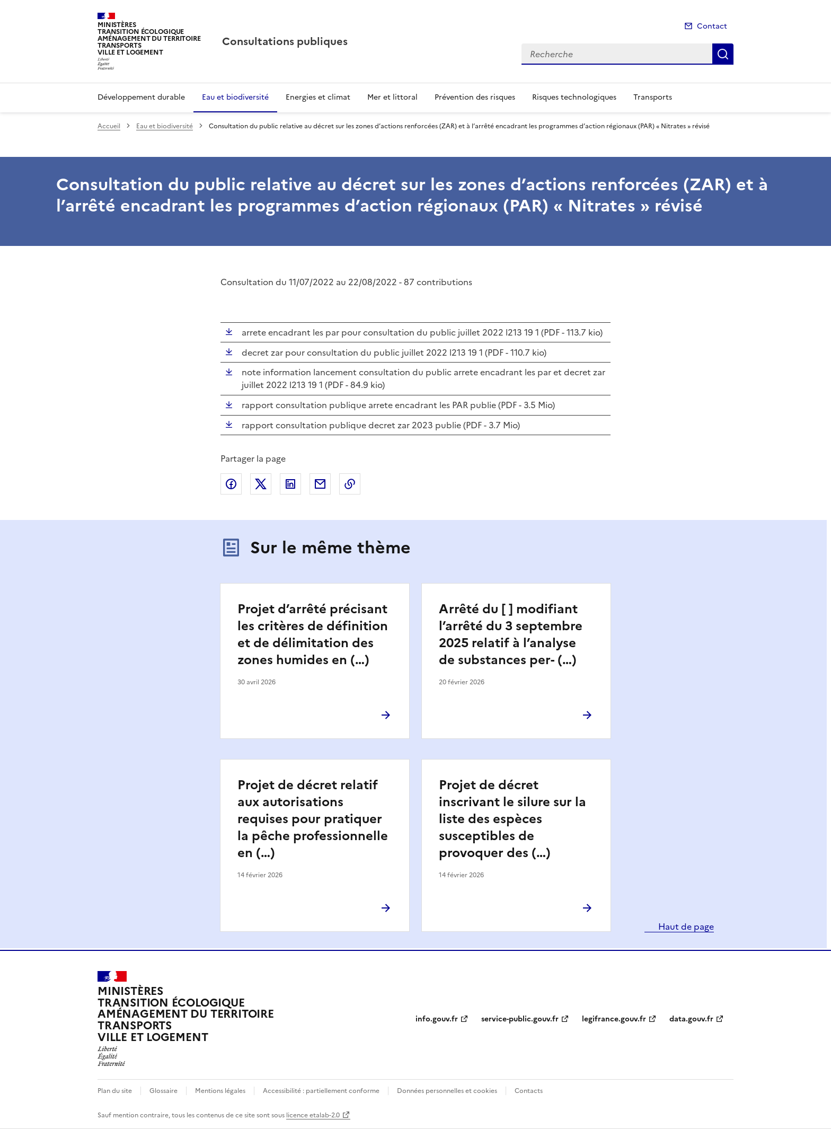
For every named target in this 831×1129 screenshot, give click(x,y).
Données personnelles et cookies (447, 1091)
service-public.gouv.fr (520, 1019)
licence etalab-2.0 (313, 1115)
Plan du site (115, 1091)
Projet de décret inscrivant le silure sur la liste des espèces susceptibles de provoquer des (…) (512, 818)
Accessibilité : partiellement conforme (321, 1091)
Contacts (529, 1091)
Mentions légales (220, 1091)
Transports (652, 97)
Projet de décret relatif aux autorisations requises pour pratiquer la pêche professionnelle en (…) (312, 818)
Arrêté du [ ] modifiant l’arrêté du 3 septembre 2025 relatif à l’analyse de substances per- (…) (510, 634)
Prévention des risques (475, 97)
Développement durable (141, 97)
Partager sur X (260, 484)
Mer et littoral (392, 97)
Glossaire (163, 1091)
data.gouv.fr (691, 1019)
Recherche (722, 54)
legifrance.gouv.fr (614, 1019)
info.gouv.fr (436, 1019)
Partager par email (320, 484)
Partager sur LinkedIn (290, 484)
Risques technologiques (574, 97)
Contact (712, 26)
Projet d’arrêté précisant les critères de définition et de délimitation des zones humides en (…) (312, 634)
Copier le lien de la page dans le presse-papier (349, 484)
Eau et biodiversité (235, 97)
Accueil (109, 126)
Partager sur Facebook (231, 484)
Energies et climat (318, 97)
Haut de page (685, 926)
